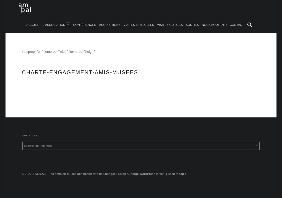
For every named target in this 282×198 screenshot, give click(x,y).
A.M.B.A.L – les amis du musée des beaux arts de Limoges (74, 173)
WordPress (147, 173)
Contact (237, 24)
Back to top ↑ (177, 173)
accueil (32, 24)
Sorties (192, 24)
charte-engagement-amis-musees (46, 93)
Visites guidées (170, 24)
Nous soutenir (214, 24)
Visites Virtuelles (138, 24)
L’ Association (56, 25)
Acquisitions (110, 24)
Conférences (84, 24)
